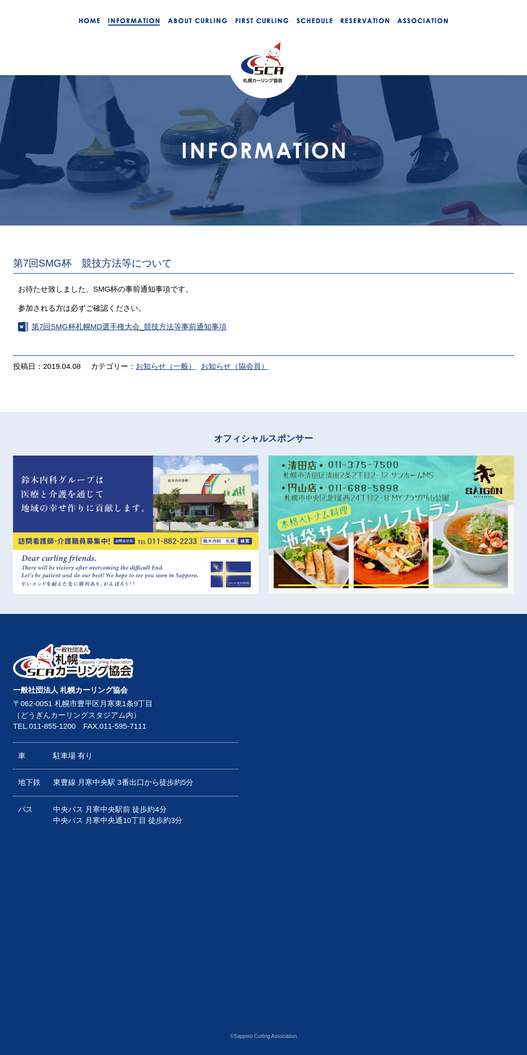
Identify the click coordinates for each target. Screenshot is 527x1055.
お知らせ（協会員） (235, 366)
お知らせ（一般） (166, 366)
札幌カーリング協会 (297, 649)
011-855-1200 (52, 726)
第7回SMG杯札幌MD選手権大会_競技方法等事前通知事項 (129, 326)
